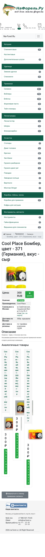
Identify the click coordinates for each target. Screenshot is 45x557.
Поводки (7, 173)
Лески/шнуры (10, 116)
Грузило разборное (12, 163)
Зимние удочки (10, 72)
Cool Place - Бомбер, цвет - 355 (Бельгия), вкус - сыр (16, 373)
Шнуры (7, 126)
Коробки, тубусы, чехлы (14, 195)
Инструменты (9, 217)
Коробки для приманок (14, 200)
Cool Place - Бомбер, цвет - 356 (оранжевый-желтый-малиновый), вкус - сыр (28, 386)
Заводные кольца (11, 178)
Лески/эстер (9, 121)
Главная (7, 234)
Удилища (8, 66)
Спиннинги (8, 77)
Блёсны (7, 99)
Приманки (8, 84)
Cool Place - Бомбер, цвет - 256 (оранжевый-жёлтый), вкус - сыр (5, 381)
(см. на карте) (22, 314)
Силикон (7, 89)
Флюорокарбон (10, 131)
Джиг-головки (10, 148)
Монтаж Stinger (10, 188)
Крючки (7, 153)
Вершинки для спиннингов (15, 227)
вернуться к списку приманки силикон (15, 495)
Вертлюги (8, 183)
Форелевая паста (11, 104)
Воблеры (7, 94)
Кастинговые (9, 54)
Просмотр (6, 461)
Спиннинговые (10, 49)
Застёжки (8, 158)
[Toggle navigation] (38, 36)
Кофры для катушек (12, 205)
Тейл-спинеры (10, 109)
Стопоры (7, 143)
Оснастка (8, 138)
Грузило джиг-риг (11, 168)
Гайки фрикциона (11, 222)
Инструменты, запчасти (14, 212)
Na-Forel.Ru (9, 36)
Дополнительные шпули (14, 59)
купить (29, 294)
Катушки (7, 44)
